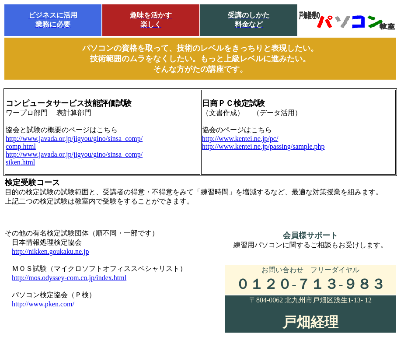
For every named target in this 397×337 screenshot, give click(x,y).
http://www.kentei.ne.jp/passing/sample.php (263, 146)
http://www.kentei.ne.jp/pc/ (240, 138)
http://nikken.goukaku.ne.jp (50, 251)
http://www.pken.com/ (43, 304)
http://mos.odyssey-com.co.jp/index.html (69, 277)
